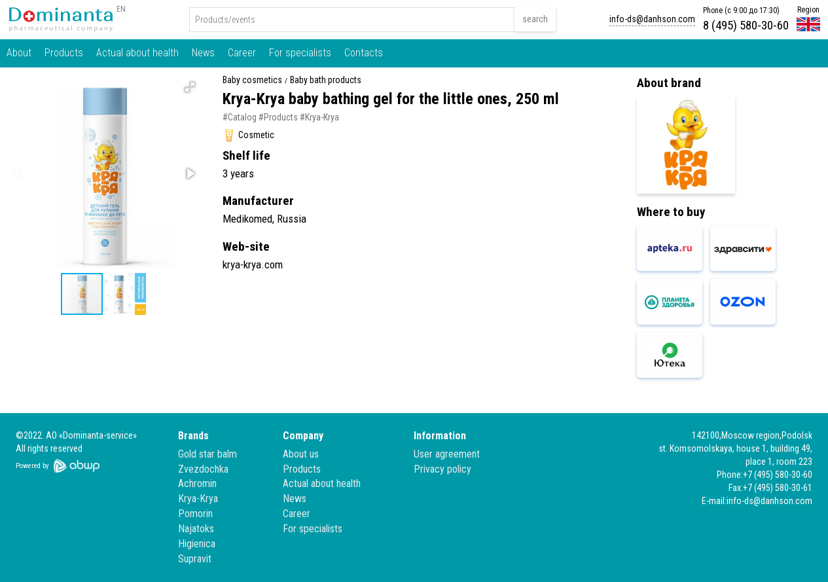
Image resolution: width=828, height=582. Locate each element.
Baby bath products (325, 80)
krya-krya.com (253, 264)
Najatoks (196, 528)
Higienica (196, 543)
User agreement (447, 454)
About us (301, 454)
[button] (189, 87)
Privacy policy (442, 469)
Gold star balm (207, 454)
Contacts (363, 52)
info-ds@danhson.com (652, 19)
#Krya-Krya (319, 117)
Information (440, 435)
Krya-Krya (198, 498)
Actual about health (137, 52)
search (535, 19)
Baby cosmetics (252, 80)
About (19, 52)
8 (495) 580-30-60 (746, 25)
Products (64, 52)
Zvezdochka (203, 469)
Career (242, 52)
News (203, 52)
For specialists (300, 52)
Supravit (194, 559)
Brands (193, 435)
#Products (278, 117)
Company (303, 435)
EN (121, 9)
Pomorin (195, 513)
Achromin (197, 483)
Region (808, 9)
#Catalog (240, 117)
